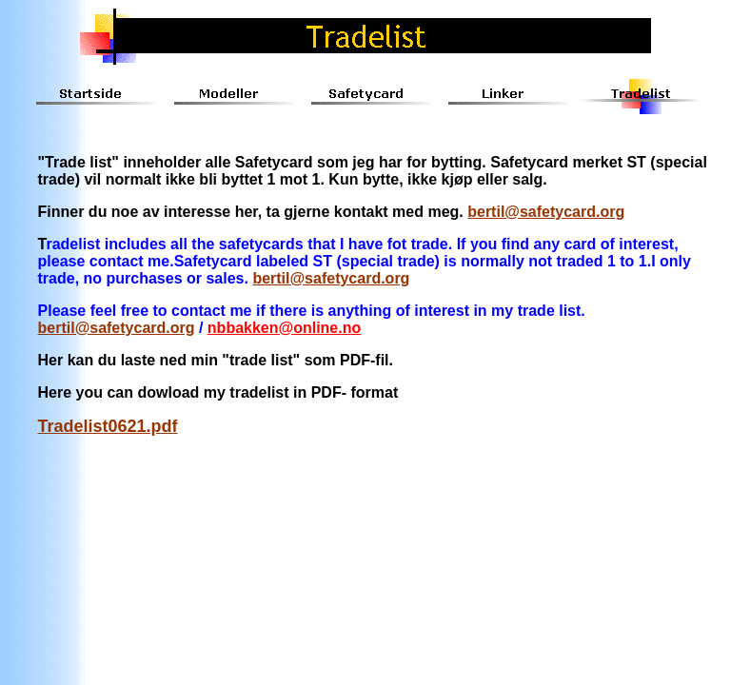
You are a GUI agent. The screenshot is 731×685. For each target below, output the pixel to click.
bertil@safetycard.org (545, 212)
